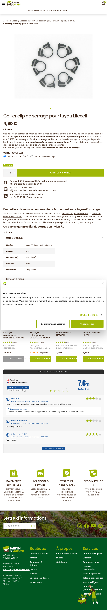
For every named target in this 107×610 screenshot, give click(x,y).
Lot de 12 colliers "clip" (45, 156)
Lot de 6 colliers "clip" (18, 156)
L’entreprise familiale (66, 553)
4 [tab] (56, 108)
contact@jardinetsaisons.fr (16, 569)
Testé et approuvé (92, 573)
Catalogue (61, 562)
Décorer (33, 569)
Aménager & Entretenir (36, 563)
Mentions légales (91, 582)
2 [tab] (52, 108)
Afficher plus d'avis (53, 448)
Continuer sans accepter (53, 324)
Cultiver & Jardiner (39, 553)
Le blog (59, 557)
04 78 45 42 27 (93, 491)
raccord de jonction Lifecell (75, 213)
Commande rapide (92, 553)
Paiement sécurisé (92, 593)
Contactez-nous (91, 562)
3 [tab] (54, 108)
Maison (33, 573)
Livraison (87, 557)
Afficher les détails (89, 315)
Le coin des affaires (39, 578)
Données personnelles (89, 568)
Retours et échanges (93, 578)
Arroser (33, 557)
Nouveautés (36, 582)
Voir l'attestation (18, 387)
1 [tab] (50, 108)
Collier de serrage (13, 152)
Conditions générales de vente (92, 588)
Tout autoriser (87, 324)
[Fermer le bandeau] (103, 284)
